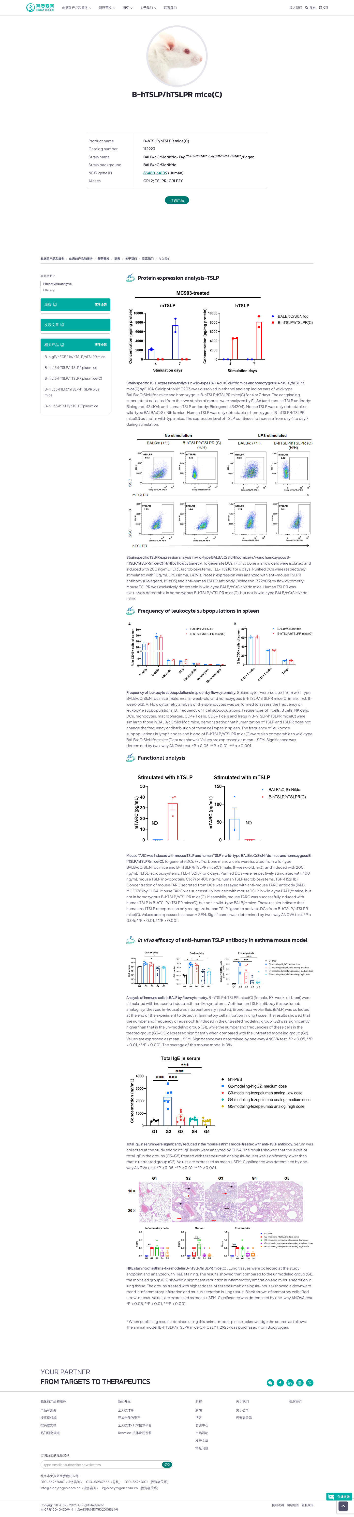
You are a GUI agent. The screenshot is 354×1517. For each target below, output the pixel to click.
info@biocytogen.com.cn (60, 1488)
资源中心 (201, 1425)
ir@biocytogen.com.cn (120, 1488)
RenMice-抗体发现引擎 (135, 1433)
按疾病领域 (49, 1418)
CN (323, 7)
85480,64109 (155, 172)
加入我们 (295, 7)
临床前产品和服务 (76, 8)
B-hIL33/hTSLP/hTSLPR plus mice (71, 406)
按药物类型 (49, 1425)
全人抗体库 (126, 1410)
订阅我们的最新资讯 (55, 1455)
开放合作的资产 (129, 1418)
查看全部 (101, 305)
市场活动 (201, 1433)
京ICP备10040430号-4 (57, 1510)
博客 (198, 1418)
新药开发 (107, 8)
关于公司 (242, 1410)
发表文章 (201, 1441)
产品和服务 (49, 1410)
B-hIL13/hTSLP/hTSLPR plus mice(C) (73, 378)
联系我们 (170, 8)
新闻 (198, 1410)
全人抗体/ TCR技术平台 (135, 1425)
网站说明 (278, 1505)
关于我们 (148, 8)
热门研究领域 (50, 1433)
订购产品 (177, 200)
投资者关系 (244, 1418)
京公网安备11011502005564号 (97, 1510)
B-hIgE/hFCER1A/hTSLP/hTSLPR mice (74, 357)
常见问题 (201, 1448)
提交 (167, 1465)
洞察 (128, 8)
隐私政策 (307, 1505)
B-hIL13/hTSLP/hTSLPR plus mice (70, 367)
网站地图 (293, 1505)
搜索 (310, 7)
